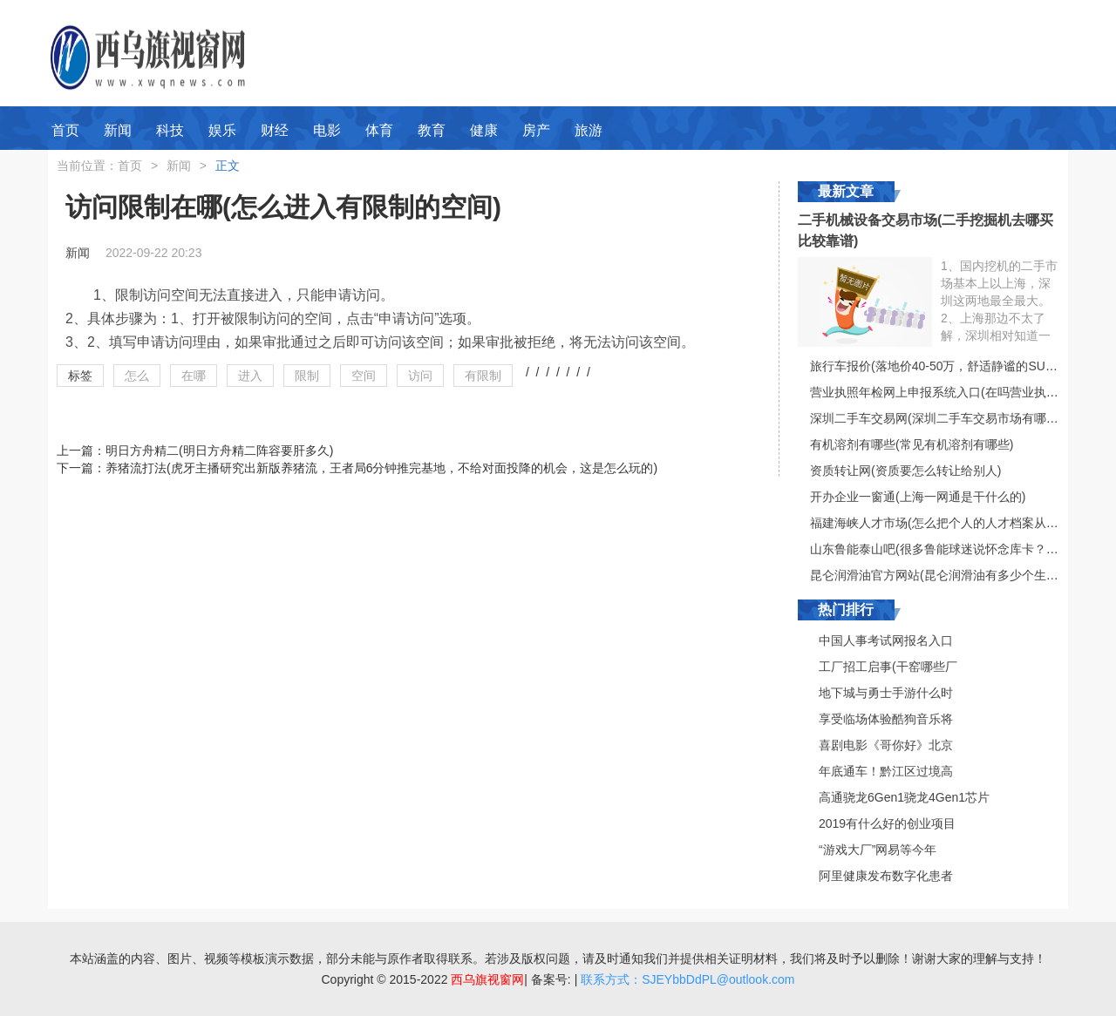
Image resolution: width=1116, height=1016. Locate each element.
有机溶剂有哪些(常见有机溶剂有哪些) (911, 444)
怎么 (137, 376)
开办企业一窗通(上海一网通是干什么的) (917, 497)
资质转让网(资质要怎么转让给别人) (905, 471)
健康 (484, 130)
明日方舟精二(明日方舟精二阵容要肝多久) (219, 450)
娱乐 (222, 130)
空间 (363, 376)
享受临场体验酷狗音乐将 (886, 719)
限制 (307, 376)
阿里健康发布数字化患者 (886, 876)
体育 (379, 130)
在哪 (193, 376)
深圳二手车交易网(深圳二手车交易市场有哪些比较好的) (960, 418)
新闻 (118, 130)
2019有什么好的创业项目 (887, 823)
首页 (65, 130)
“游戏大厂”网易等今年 (877, 850)
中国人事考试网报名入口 (886, 640)
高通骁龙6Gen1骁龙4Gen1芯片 (904, 797)
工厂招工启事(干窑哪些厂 (888, 667)
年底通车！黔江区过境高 (886, 771)
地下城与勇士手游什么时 (886, 693)
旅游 (588, 130)
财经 (275, 130)
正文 (227, 166)
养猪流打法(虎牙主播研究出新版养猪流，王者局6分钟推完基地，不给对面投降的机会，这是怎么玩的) (381, 468)
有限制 (483, 376)
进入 (250, 376)
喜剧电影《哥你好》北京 (886, 745)
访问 (420, 376)
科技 (170, 130)
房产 (536, 130)
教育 (432, 130)
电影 (327, 130)
